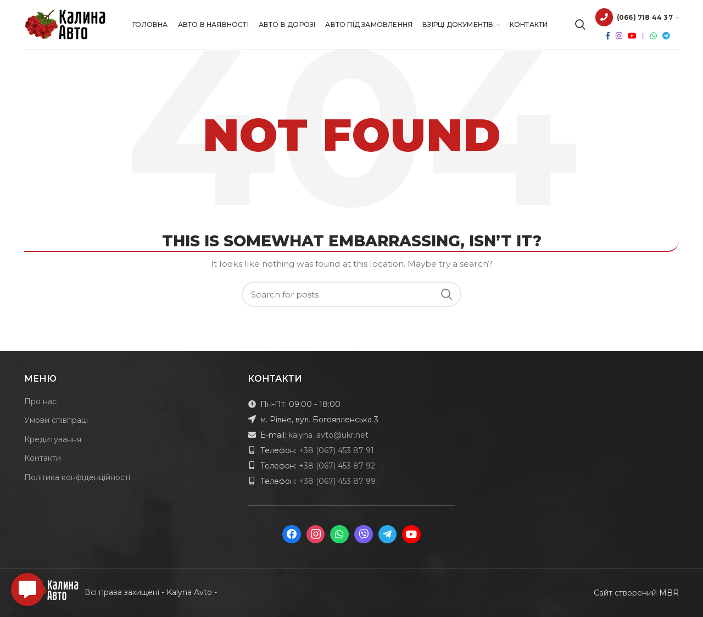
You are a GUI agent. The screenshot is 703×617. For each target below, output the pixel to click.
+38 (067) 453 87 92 (337, 466)
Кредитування (52, 439)
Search (446, 294)
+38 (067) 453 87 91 (336, 450)
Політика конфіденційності (77, 477)
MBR (669, 593)
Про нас (40, 401)
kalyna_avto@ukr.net (328, 435)
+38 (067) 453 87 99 (337, 481)
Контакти (42, 458)
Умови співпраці (56, 420)
